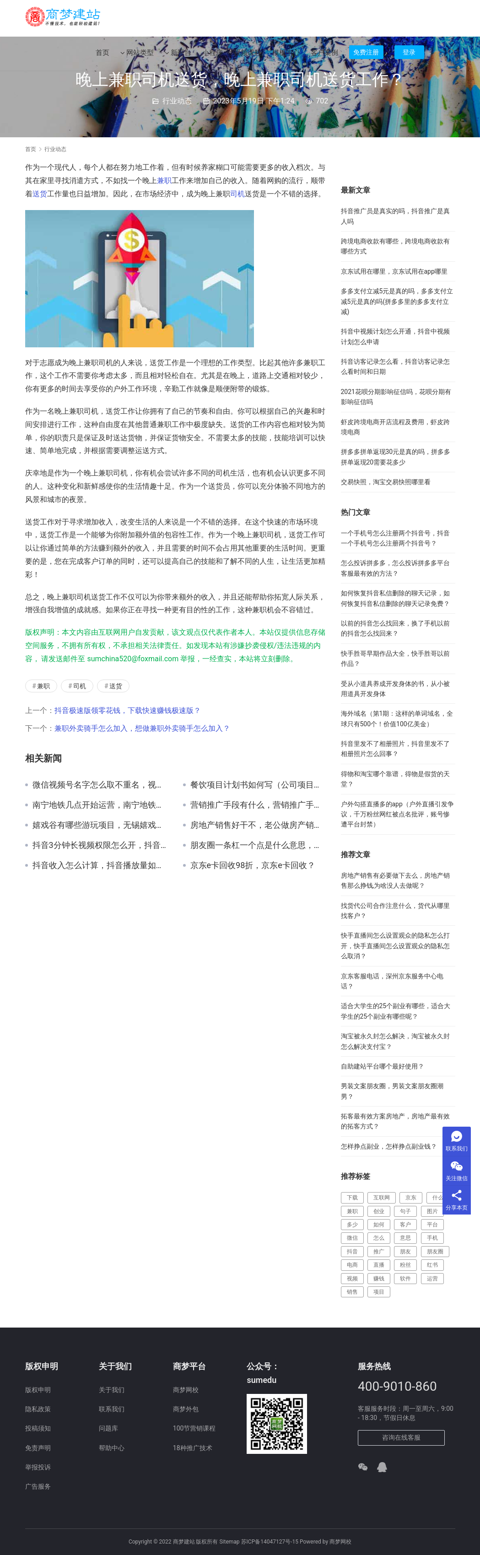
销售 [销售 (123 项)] (352, 1292)
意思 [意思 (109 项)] (405, 1238)
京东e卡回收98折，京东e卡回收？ (252, 865)
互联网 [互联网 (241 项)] (381, 1197)
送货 (39, 193)
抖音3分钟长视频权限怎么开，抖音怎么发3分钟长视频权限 (100, 845)
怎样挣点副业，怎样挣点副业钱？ (389, 1146)
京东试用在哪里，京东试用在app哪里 (394, 271)
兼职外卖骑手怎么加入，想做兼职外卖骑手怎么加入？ (142, 728)
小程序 (212, 55)
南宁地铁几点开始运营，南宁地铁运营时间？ (100, 805)
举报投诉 (38, 1467)
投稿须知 (38, 1428)
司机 (237, 193)
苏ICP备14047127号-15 (269, 1542)
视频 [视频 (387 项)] (352, 1278)
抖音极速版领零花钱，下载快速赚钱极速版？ (127, 710)
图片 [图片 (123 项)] (432, 1211)
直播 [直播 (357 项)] (378, 1265)
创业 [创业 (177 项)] (378, 1211)
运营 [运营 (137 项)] (432, 1278)
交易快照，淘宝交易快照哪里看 (386, 482)
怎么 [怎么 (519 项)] (378, 1238)
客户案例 (324, 55)
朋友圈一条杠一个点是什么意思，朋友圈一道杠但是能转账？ (258, 845)
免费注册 (366, 55)
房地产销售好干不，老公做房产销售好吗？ (258, 825)
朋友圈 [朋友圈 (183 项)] (435, 1251)
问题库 (108, 1428)
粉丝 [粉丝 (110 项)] (405, 1265)
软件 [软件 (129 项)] (405, 1278)
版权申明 (38, 1389)
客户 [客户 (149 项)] (405, 1224)
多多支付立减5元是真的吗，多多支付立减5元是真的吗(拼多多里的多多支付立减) (397, 301)
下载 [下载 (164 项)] (352, 1197)
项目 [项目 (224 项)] (378, 1292)
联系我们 (111, 1409)
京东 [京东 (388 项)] (410, 1197)
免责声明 (38, 1448)
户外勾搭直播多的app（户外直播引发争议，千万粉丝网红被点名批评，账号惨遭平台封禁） (397, 814)
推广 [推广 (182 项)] (378, 1251)
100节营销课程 (194, 1428)
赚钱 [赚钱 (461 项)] (378, 1278)
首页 (102, 55)
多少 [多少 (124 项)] (352, 1224)
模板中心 (286, 55)
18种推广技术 (192, 1448)
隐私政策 (38, 1409)
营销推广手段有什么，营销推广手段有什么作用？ (258, 805)
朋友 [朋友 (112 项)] (405, 1251)
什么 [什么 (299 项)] (437, 1197)
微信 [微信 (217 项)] (352, 1238)
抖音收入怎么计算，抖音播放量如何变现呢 (100, 865)
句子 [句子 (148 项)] (405, 1211)
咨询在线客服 (401, 1437)
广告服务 (38, 1486)
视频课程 (247, 55)
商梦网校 (186, 1389)
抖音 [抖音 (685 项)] (352, 1251)
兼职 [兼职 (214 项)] (352, 1211)
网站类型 (137, 55)
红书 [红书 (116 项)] (432, 1265)
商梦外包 (186, 1409)
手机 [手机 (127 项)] (432, 1238)
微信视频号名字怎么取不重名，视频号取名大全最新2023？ (100, 784)
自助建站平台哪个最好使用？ (382, 1066)
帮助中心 (111, 1448)
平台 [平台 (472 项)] (432, 1224)
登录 (409, 55)
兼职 (164, 180)
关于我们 (111, 1389)
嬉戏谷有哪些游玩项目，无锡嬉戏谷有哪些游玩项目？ (100, 825)
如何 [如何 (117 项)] (378, 1224)
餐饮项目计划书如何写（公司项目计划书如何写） (258, 784)
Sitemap (229, 1542)
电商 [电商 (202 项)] (352, 1265)
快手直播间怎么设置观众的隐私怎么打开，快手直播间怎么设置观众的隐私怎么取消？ (395, 946)
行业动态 (177, 101)
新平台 (178, 55)
